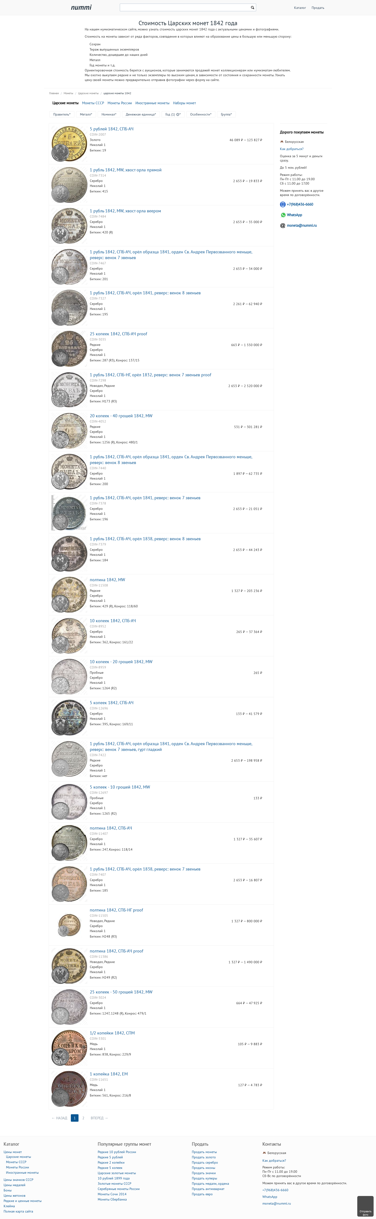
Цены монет (13, 1152)
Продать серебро (205, 1162)
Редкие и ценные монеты (23, 1201)
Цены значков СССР (18, 1180)
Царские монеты (88, 93)
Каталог (300, 8)
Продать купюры (204, 1178)
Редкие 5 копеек (110, 1168)
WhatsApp (294, 215)
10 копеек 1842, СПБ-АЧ (113, 620)
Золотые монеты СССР (114, 1183)
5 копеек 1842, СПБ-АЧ (111, 702)
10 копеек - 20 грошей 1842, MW (121, 661)
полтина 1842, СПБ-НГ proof (116, 910)
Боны (8, 1190)
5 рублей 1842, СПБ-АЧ (111, 129)
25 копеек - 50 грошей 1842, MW (121, 992)
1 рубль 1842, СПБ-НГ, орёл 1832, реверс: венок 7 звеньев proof (150, 374)
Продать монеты (204, 1152)
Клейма (9, 1206)
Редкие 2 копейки (111, 1162)
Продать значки (204, 1173)
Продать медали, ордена (210, 1183)
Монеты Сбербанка (112, 1199)
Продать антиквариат (208, 1189)
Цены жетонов (14, 1195)
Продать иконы (203, 1168)
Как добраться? (291, 149)
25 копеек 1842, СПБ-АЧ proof (118, 334)
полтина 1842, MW (107, 579)
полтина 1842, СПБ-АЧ (111, 828)
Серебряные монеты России (119, 1189)
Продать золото (204, 1157)
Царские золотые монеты (117, 1173)
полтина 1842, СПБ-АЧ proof (116, 951)
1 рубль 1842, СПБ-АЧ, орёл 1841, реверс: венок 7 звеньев (145, 497)
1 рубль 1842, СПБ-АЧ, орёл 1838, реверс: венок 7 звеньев (145, 869)
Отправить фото (365, 1213)
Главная (54, 93)
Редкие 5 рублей (110, 1157)
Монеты (68, 93)
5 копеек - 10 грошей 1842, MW (120, 787)
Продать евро (202, 1194)
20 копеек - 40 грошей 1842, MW (121, 415)
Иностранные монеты (152, 103)
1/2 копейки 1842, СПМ (112, 1033)
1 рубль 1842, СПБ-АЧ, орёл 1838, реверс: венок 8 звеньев (145, 538)
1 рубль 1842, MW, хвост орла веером (125, 211)
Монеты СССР (93, 103)
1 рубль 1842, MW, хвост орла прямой (126, 170)
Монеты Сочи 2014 (112, 1194)
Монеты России (120, 103)
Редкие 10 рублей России (117, 1152)
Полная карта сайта (18, 1211)
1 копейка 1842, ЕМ (109, 1074)
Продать (318, 8)
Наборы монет (184, 103)
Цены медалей (14, 1185)
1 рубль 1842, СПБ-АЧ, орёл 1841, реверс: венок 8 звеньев (145, 293)
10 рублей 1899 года (114, 1178)
